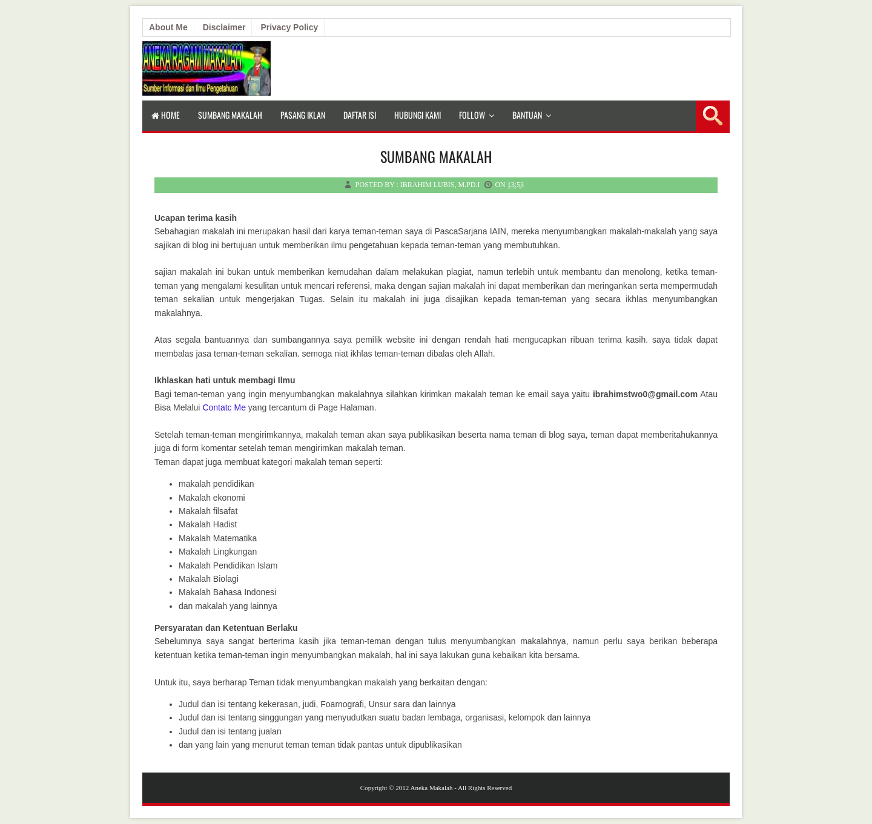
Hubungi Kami (417, 114)
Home (165, 114)
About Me (168, 27)
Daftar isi (359, 114)
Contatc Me (224, 407)
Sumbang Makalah (230, 114)
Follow (472, 114)
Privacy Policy (289, 27)
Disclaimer (224, 27)
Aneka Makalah (431, 787)
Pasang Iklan (302, 114)
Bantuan (527, 114)
